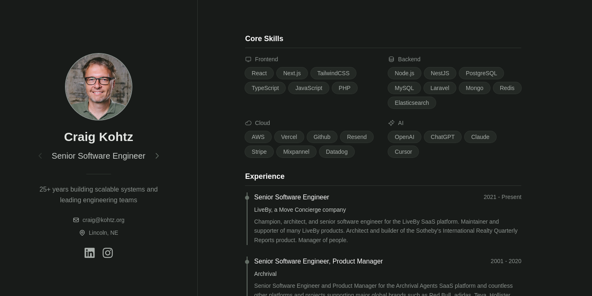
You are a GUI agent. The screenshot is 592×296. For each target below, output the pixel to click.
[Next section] (157, 156)
